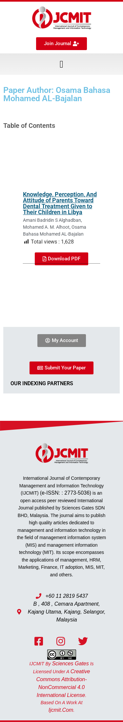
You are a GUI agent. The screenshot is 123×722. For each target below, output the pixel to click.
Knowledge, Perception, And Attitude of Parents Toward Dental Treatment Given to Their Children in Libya (60, 203)
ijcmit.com (61, 710)
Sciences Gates (70, 663)
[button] (61, 64)
